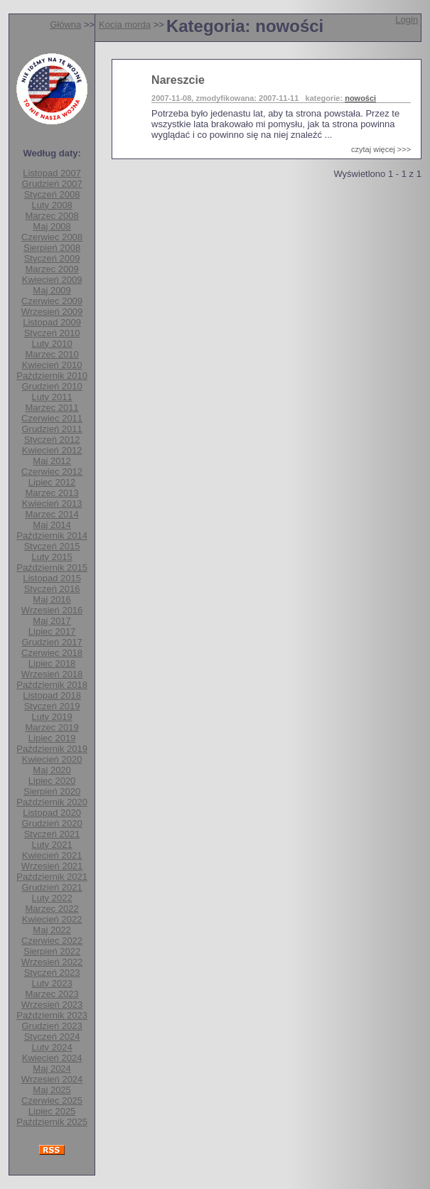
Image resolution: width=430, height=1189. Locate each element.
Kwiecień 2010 (52, 365)
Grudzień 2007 (51, 183)
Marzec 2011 (52, 407)
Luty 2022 (52, 898)
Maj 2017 (51, 620)
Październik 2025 (51, 1122)
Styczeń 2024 (52, 1036)
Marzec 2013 (52, 493)
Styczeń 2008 (52, 194)
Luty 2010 (52, 343)
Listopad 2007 (52, 173)
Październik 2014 (51, 535)
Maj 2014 (51, 525)
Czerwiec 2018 (51, 652)
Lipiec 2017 (52, 631)
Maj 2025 (51, 1090)
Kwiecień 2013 (52, 503)
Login (406, 19)
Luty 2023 (52, 983)
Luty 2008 (52, 205)
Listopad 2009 (52, 322)
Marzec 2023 (52, 994)
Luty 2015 (52, 557)
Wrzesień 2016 (51, 610)
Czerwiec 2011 (51, 418)
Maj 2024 (51, 1068)
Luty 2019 (52, 716)
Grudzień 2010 (51, 386)
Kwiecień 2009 (52, 279)
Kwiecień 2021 (52, 855)
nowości (360, 98)
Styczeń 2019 (52, 706)
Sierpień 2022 (51, 951)
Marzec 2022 (52, 908)
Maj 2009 (51, 290)
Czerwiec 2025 (51, 1100)
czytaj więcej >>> (381, 149)
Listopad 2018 (52, 695)
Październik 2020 (51, 802)
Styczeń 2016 (52, 588)
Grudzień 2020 (51, 823)
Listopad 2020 (52, 812)
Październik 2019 (51, 748)
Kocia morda (125, 24)
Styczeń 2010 (52, 333)
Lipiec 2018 (52, 663)
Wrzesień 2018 (51, 674)
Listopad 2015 (52, 578)
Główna (65, 24)
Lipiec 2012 (52, 482)
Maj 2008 (51, 226)
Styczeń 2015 (52, 546)
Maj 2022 (51, 930)
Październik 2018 (51, 684)
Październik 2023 (51, 1015)
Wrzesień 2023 (51, 1004)
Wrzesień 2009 (51, 311)
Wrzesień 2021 (51, 866)
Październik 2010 (51, 375)
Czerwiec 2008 (51, 237)
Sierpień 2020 (51, 791)
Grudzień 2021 (51, 887)
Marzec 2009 (52, 269)
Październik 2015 (51, 567)
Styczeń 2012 (52, 439)
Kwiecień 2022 (52, 919)
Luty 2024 (52, 1047)
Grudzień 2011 (51, 429)
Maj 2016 (51, 599)
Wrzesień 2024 (51, 1079)
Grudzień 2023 (51, 1026)
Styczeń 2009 (52, 258)
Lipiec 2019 (52, 738)
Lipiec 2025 (52, 1111)
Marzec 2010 (52, 354)
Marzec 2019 (52, 727)
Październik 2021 (51, 876)
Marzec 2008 (52, 215)
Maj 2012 (51, 461)
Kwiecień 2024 (52, 1058)
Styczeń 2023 (52, 972)
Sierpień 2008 (51, 247)
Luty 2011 (52, 397)
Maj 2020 (51, 770)
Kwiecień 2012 (52, 450)
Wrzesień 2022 (51, 962)
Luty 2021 (52, 844)
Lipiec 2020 (52, 780)
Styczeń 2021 (52, 834)
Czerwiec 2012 (51, 471)
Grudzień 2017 (51, 642)
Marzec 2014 (52, 514)
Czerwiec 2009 (51, 301)
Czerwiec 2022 (51, 940)
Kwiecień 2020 (52, 759)
